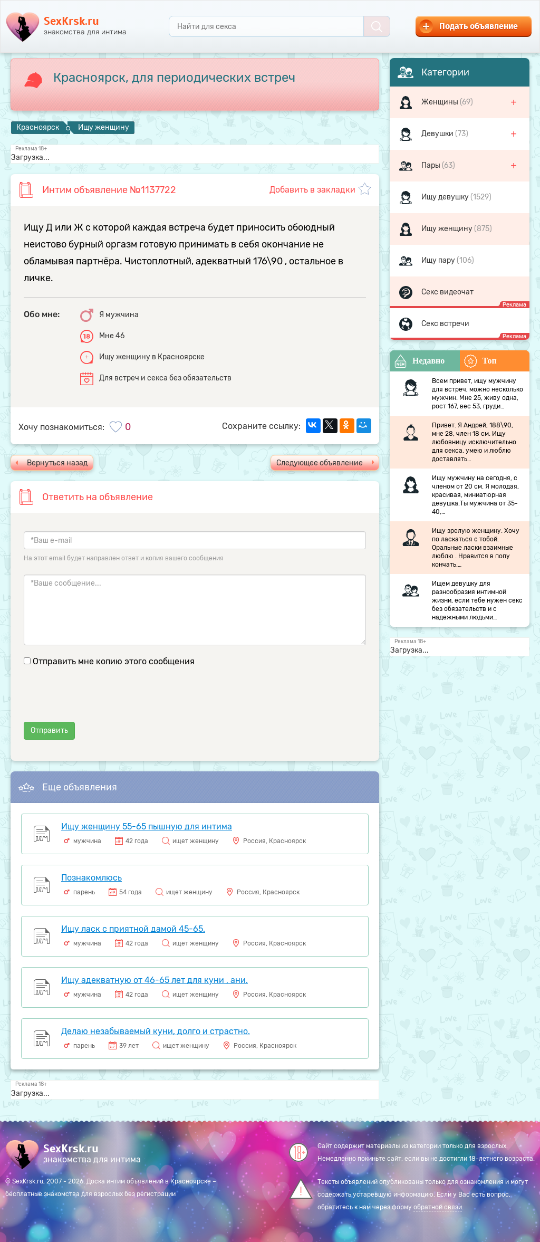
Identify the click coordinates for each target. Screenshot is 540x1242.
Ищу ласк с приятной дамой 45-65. (133, 929)
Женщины (440, 102)
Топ (480, 361)
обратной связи (437, 1207)
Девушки (438, 133)
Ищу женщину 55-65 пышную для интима (146, 826)
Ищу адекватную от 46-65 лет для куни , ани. (154, 980)
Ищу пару (439, 260)
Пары (431, 165)
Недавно (419, 361)
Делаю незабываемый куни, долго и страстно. (155, 1031)
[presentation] (104, 701)
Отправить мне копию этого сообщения (114, 661)
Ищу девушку (445, 197)
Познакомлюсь (91, 878)
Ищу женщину (447, 228)
